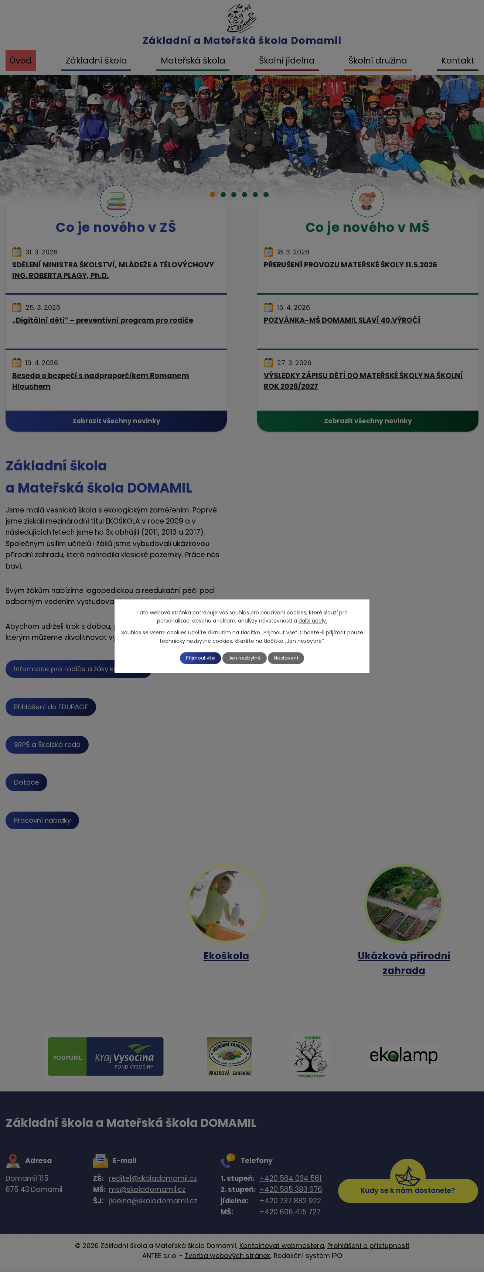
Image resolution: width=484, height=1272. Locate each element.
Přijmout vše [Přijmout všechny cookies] (195, 658)
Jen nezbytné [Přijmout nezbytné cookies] (245, 658)
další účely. (313, 620)
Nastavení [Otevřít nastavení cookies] (293, 658)
